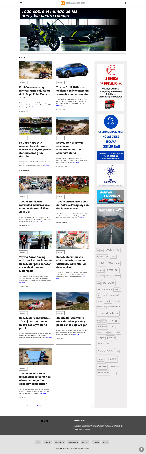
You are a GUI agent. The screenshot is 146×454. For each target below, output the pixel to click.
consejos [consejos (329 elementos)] (109, 276)
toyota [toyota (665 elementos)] (111, 359)
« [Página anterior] (24, 406)
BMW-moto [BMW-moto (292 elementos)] (114, 263)
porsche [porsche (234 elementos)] (111, 337)
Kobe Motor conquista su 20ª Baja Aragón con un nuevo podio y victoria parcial (34, 323)
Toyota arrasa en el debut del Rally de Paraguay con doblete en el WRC (72, 205)
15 (32, 406)
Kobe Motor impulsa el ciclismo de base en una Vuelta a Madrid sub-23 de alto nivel (71, 262)
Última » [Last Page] (39, 406)
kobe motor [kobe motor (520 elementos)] (101, 307)
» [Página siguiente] (34, 406)
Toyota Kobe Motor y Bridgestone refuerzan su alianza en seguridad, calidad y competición (35, 379)
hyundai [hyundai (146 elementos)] (116, 301)
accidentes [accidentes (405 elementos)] (112, 249)
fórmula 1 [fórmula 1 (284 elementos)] (114, 295)
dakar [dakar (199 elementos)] (117, 276)
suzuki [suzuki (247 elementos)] (100, 359)
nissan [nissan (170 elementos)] (111, 332)
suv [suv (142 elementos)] (117, 351)
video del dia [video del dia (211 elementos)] (114, 366)
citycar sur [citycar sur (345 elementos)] (112, 270)
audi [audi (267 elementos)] (113, 256)
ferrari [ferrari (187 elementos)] (117, 289)
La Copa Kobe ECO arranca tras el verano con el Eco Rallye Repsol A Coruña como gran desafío (35, 149)
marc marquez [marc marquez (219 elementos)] (114, 306)
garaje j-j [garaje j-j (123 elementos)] (99, 301)
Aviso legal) (104, 424)
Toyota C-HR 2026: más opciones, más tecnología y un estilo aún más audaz (72, 91)
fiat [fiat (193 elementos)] (98, 295)
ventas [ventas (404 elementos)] (102, 366)
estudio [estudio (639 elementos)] (108, 282)
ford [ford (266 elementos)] (105, 295)
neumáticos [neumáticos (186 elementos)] (102, 332)
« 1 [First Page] (21, 406)
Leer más (35, 107)
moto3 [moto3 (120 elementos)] (104, 321)
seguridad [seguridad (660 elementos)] (105, 350)
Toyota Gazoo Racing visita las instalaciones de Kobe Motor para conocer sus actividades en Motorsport (35, 264)
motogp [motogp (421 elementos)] (113, 320)
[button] (110, 87)
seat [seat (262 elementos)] (109, 343)
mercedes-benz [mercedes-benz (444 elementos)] (108, 313)
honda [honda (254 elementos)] (108, 301)
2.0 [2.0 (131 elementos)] (102, 250)
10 (30, 406)
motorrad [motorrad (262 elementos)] (102, 326)
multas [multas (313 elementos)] (112, 327)
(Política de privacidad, (96, 424)
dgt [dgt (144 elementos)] (98, 283)
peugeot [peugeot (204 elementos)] (101, 338)
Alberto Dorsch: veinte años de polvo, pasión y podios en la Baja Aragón (71, 321)
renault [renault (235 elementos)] (101, 343)
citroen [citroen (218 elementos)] (101, 270)
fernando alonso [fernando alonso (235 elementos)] (105, 289)
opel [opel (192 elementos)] (118, 332)
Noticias (23, 82)
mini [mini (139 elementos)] (98, 321)
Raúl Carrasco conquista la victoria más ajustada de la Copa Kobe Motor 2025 (34, 92)
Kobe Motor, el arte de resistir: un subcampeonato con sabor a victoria (69, 148)
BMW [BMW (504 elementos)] (101, 263)
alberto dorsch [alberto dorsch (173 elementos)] (102, 256)
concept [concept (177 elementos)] (100, 276)
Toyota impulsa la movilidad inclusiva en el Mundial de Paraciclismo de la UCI (34, 207)
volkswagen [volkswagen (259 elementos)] (103, 372)
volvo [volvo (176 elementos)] (114, 373)
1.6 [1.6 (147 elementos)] (98, 250)
